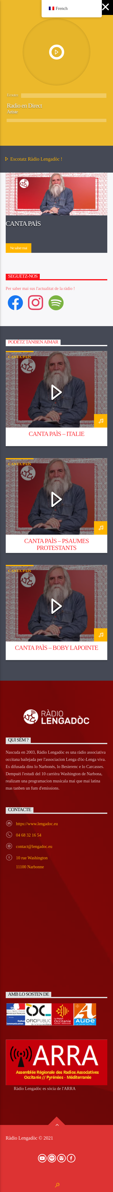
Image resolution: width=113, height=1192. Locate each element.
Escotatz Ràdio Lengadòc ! (33, 159)
